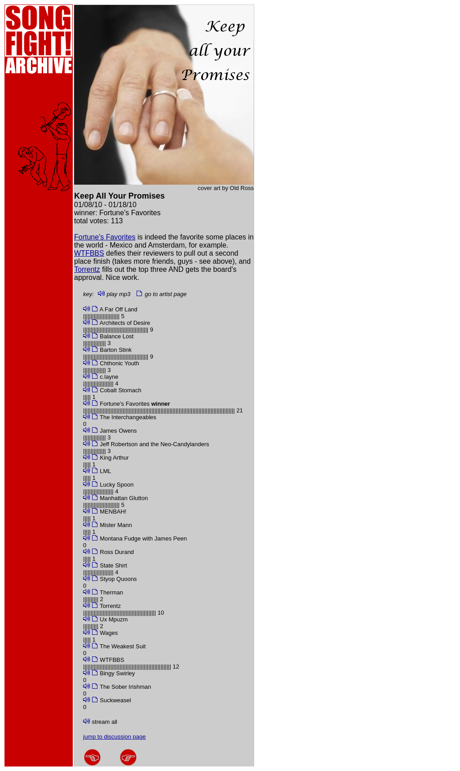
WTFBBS (89, 253)
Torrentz (87, 269)
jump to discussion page (114, 736)
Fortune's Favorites (104, 237)
